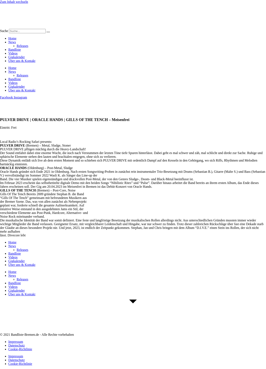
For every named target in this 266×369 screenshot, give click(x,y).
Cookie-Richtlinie (20, 349)
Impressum (15, 341)
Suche (4, 31)
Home (12, 38)
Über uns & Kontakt (21, 61)
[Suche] (48, 32)
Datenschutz (16, 345)
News (12, 42)
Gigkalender (16, 57)
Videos (12, 53)
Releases (22, 46)
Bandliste (14, 49)
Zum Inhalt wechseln (14, 2)
